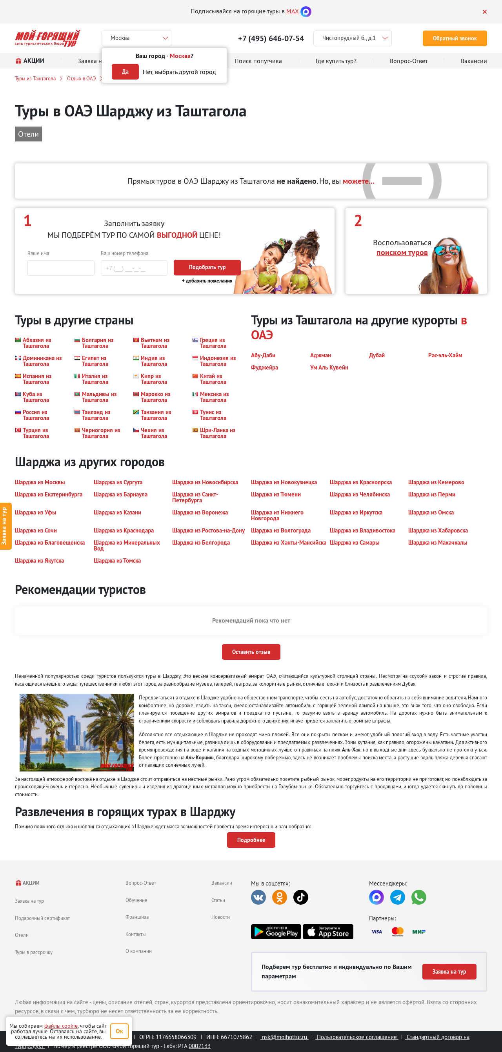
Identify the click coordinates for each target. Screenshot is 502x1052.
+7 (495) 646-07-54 (271, 38)
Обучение (136, 900)
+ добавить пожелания (207, 280)
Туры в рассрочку (34, 952)
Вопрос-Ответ (141, 883)
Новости (220, 917)
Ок (119, 1031)
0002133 (200, 1046)
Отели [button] (28, 134)
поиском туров (402, 252)
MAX (292, 11)
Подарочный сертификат (42, 918)
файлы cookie (61, 1025)
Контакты (136, 934)
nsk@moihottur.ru (284, 1037)
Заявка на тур (29, 901)
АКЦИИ (27, 883)
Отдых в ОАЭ (81, 78)
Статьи (218, 900)
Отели (22, 935)
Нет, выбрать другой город (179, 72)
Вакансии (221, 883)
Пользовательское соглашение (356, 1037)
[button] (40, 343)
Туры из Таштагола (35, 78)
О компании (139, 951)
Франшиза (137, 917)
